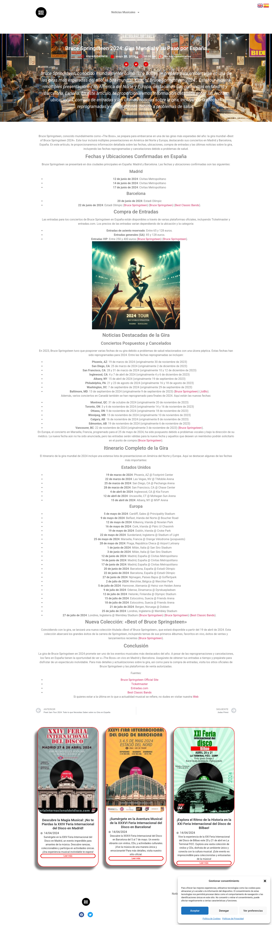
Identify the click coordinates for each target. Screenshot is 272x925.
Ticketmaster (139, 684)
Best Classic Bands (187, 205)
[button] (265, 881)
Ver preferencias (253, 910)
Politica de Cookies (211, 918)
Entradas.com (139, 688)
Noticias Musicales (125, 12)
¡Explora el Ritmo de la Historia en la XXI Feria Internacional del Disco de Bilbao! (204, 824)
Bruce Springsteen (135, 205)
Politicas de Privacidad (232, 918)
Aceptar (195, 910)
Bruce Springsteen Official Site (140, 679)
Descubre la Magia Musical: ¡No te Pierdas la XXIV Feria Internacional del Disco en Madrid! (68, 824)
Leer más (68, 856)
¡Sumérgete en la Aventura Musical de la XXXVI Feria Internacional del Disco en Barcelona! (136, 823)
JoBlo (204, 391)
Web (195, 696)
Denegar (224, 910)
